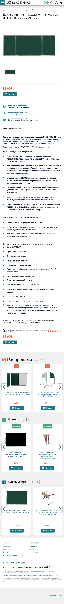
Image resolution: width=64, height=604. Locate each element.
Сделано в (54, 595)
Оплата (32, 549)
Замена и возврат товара (13, 555)
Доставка (6, 549)
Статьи (5, 552)
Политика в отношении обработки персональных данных (20, 575)
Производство (36, 543)
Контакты (34, 552)
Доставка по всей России (17, 106)
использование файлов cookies (48, 575)
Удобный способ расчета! (17, 119)
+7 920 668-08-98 (12, 563)
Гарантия (6, 546)
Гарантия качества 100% (17, 112)
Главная (6, 543)
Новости (33, 546)
